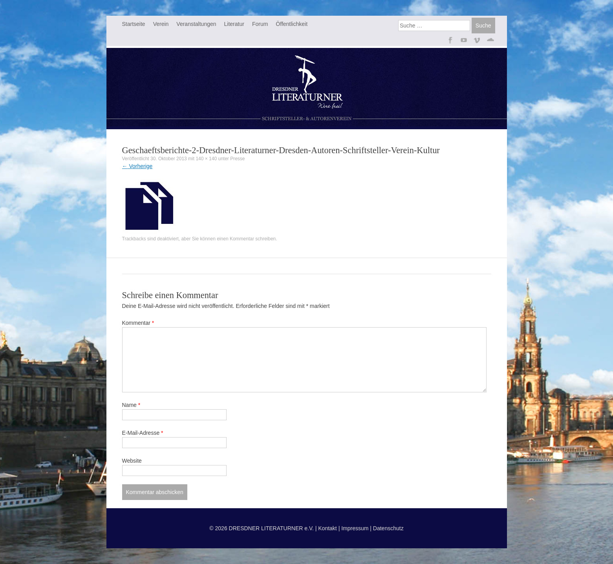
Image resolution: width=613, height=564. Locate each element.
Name (131, 405)
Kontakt (327, 528)
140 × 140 (206, 158)
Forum (260, 24)
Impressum (354, 528)
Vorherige (137, 166)
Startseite (133, 24)
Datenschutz (388, 528)
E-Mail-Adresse (142, 433)
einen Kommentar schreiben (246, 239)
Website (132, 461)
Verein (161, 24)
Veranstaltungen (196, 24)
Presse (237, 158)
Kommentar (138, 323)
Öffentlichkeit (291, 24)
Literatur (234, 24)
